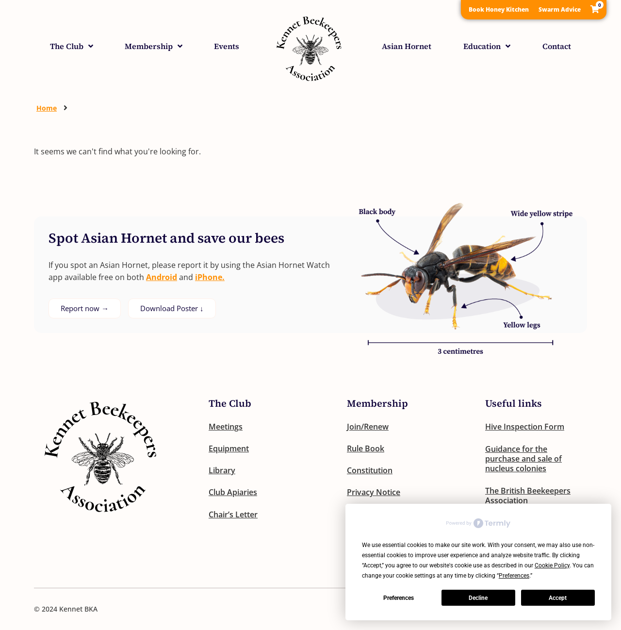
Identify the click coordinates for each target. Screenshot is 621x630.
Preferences (398, 598)
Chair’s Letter (233, 516)
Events (226, 46)
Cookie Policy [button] (552, 565)
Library (222, 471)
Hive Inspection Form (524, 426)
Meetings (226, 426)
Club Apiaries (233, 493)
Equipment (229, 449)
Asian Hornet (406, 46)
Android (161, 277)
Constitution (369, 471)
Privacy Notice (373, 493)
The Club (71, 46)
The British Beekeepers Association (528, 495)
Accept (558, 598)
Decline (478, 598)
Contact (556, 46)
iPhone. (210, 277)
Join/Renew (368, 426)
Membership (153, 46)
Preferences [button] (514, 575)
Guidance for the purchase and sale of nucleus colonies (523, 459)
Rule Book (365, 449)
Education (486, 46)
